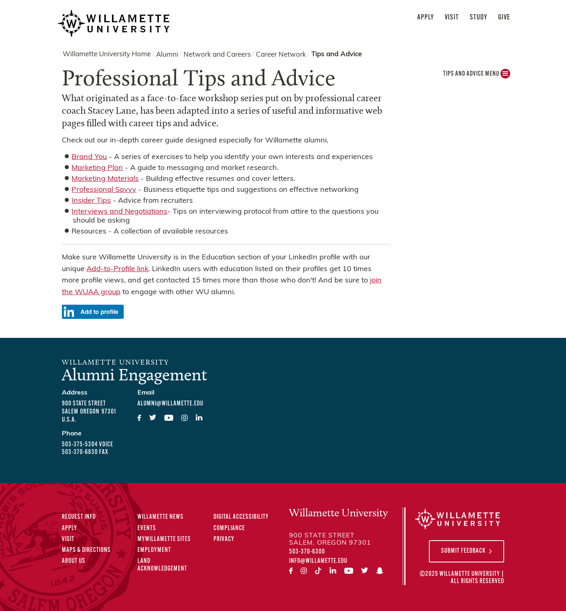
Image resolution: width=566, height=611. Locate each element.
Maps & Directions (86, 550)
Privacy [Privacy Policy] (223, 539)
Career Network (281, 54)
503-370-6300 (307, 552)
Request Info (79, 517)
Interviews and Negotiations (119, 212)
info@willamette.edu (318, 561)
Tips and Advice (336, 54)
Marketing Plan (97, 168)
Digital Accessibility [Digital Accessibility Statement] (241, 517)
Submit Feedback (463, 551)
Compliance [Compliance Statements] (229, 528)
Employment (154, 550)
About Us (73, 561)
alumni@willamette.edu (170, 404)
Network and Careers (217, 54)
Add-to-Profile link (117, 269)
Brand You (89, 157)
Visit (452, 17)
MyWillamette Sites (164, 539)
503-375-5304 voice (87, 444)
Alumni (167, 54)
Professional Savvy (104, 190)
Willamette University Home (107, 54)
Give (504, 17)
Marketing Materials (105, 179)
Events (146, 528)
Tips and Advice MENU (476, 76)
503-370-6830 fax (85, 452)
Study (478, 17)
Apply (425, 17)
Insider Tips (91, 201)
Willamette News (160, 517)
